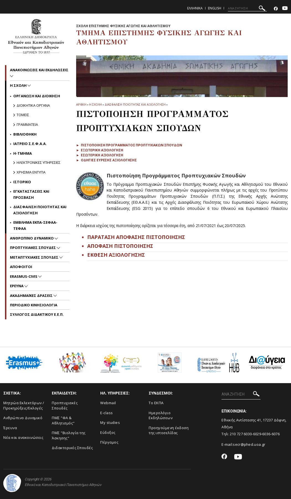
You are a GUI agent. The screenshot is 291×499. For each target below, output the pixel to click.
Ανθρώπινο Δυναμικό (22, 417)
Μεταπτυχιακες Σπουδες (34, 257)
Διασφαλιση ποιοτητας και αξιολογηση (135, 104)
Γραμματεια (27, 124)
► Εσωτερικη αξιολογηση (99, 155)
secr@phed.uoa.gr (249, 444)
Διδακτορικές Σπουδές (72, 447)
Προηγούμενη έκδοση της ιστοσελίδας (169, 430)
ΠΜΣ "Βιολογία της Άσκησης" (69, 435)
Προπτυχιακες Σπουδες (33, 247)
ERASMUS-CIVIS (24, 276)
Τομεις (23, 114)
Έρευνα (10, 427)
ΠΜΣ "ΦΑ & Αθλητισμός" (63, 420)
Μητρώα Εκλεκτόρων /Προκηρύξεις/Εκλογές (23, 405)
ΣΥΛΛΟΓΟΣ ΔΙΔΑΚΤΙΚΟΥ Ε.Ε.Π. (37, 314)
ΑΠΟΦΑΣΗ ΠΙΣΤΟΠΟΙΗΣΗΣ (120, 246)
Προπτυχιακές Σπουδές (65, 405)
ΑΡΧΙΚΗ (81, 104)
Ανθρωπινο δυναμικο (32, 238)
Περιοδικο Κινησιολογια (33, 304)
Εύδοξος (107, 432)
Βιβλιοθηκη (25, 134)
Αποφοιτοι (21, 266)
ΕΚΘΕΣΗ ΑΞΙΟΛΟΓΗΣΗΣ (116, 254)
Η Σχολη (95, 104)
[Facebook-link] (276, 8)
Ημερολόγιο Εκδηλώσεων (160, 415)
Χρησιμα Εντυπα (31, 172)
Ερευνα (17, 285)
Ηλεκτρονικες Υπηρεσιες (38, 162)
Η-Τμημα (22, 153)
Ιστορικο (22, 181)
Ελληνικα (195, 8)
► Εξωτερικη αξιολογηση (99, 150)
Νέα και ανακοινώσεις (23, 437)
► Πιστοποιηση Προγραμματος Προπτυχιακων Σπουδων (129, 145)
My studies (110, 422)
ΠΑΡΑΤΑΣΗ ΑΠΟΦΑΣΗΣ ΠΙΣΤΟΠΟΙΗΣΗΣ (136, 237)
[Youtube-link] (285, 8)
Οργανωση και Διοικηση (36, 95)
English (214, 8)
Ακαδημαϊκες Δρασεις (31, 295)
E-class (106, 412)
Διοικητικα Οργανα (33, 105)
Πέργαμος (109, 442)
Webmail (108, 402)
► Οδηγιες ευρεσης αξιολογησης (106, 160)
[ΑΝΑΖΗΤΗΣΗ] (247, 8)
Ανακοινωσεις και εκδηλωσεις (39, 69)
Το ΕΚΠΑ (156, 402)
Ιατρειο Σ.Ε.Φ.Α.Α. (30, 143)
